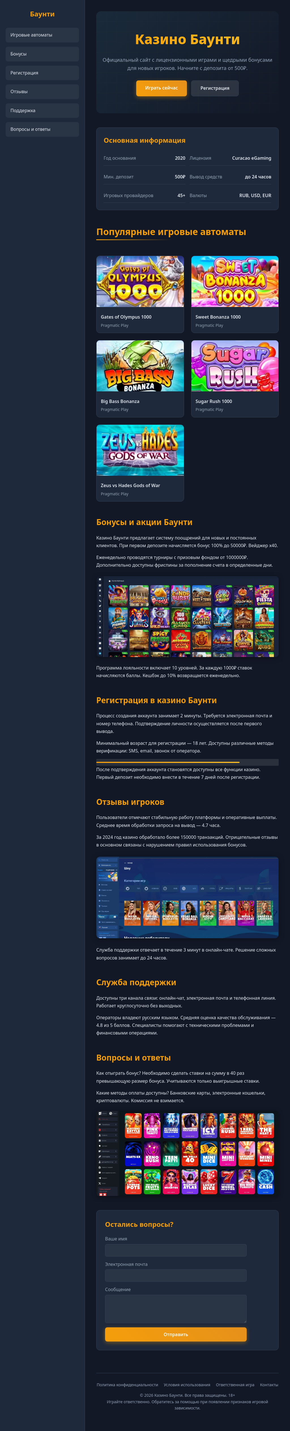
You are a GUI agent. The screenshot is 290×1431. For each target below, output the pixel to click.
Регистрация (24, 73)
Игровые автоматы (31, 35)
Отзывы (19, 91)
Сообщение (118, 1289)
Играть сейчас (161, 88)
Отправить (176, 1334)
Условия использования (187, 1384)
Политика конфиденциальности (127, 1384)
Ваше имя (116, 1239)
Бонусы (18, 54)
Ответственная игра (235, 1384)
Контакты (269, 1384)
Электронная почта (126, 1264)
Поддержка (22, 110)
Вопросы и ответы (30, 129)
